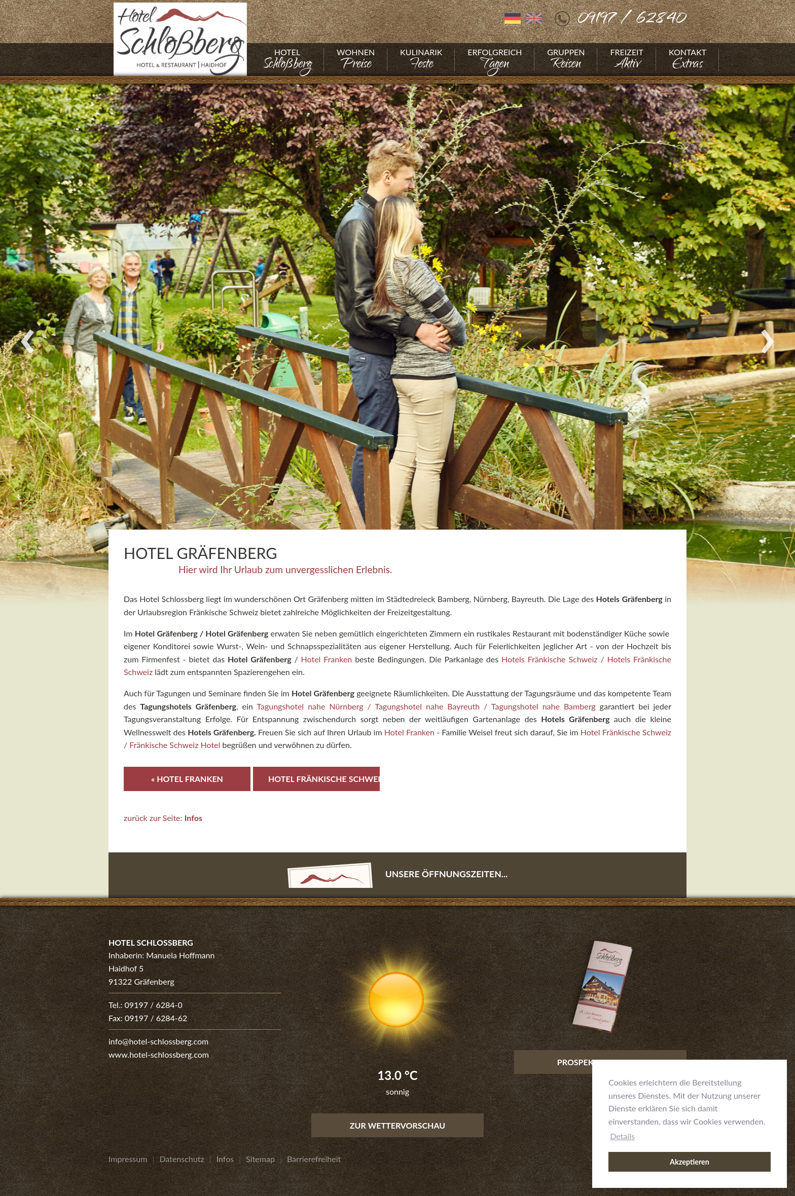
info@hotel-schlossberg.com (158, 1041)
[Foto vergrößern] (397, 341)
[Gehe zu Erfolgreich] (494, 59)
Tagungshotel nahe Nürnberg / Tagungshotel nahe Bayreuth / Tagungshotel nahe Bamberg (426, 706)
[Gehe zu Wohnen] (355, 59)
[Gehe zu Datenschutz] (181, 1159)
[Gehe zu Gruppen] (565, 59)
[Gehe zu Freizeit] (626, 59)
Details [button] (622, 1136)
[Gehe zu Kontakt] (687, 59)
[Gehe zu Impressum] (128, 1159)
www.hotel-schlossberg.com (159, 1054)
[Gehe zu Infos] (225, 1159)
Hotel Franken (326, 659)
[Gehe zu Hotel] (287, 59)
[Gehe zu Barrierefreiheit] (314, 1159)
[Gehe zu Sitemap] (260, 1159)
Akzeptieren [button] (689, 1161)
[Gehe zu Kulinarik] (421, 59)
